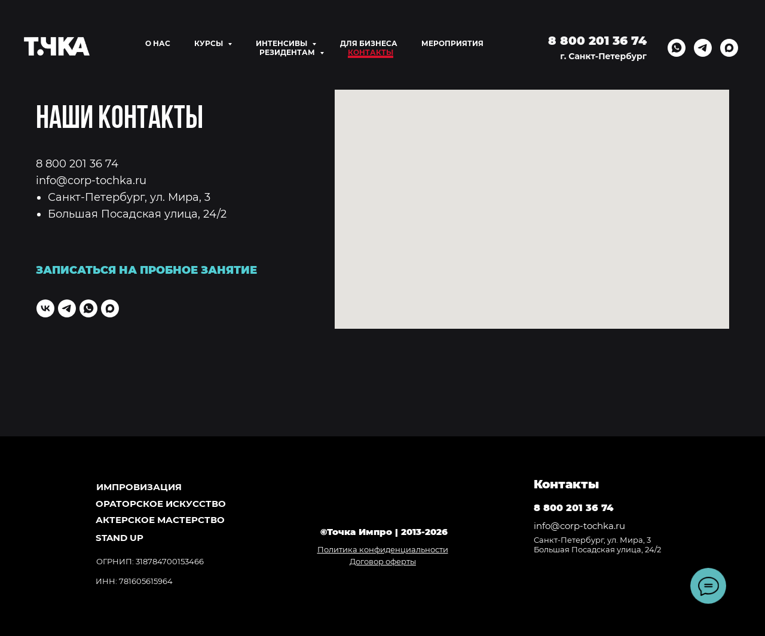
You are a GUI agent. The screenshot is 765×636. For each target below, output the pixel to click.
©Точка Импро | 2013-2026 (384, 531)
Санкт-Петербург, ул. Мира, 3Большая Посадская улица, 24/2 (597, 544)
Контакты (566, 484)
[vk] (45, 308)
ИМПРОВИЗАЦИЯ (139, 487)
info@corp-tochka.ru (91, 180)
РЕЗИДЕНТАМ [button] (288, 52)
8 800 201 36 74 (77, 163)
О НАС (157, 43)
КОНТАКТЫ (370, 52)
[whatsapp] (677, 48)
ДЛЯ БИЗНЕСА (368, 43)
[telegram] (703, 48)
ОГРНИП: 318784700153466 (150, 561)
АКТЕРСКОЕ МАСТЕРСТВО (160, 519)
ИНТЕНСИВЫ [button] (282, 43)
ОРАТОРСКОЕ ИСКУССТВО (161, 503)
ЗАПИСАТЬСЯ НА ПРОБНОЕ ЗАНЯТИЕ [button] (146, 270)
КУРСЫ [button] (209, 43)
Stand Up (119, 537)
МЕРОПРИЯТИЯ (452, 43)
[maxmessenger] (729, 48)
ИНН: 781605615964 (134, 581)
